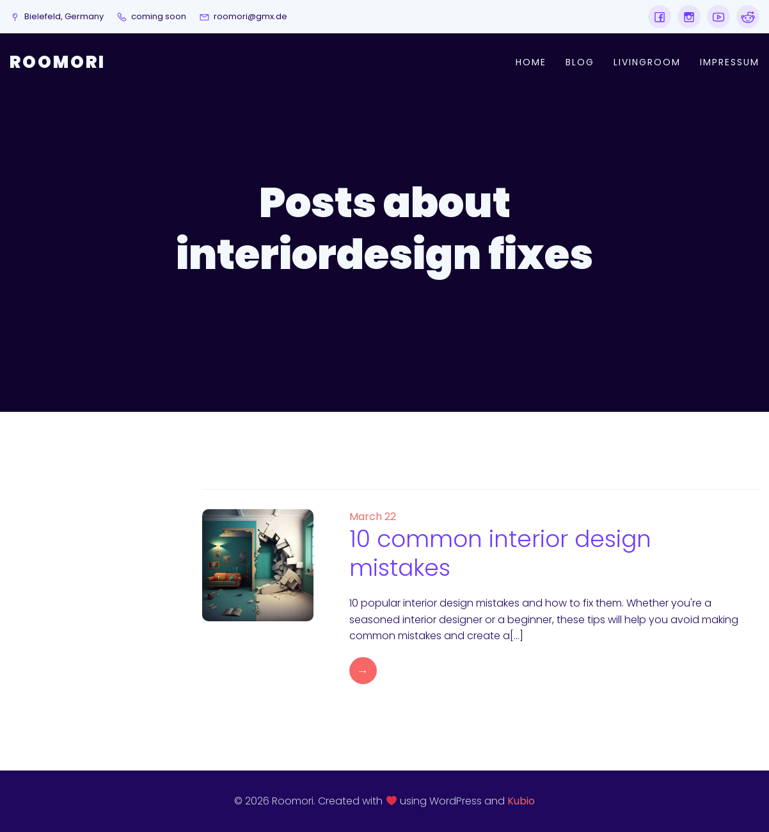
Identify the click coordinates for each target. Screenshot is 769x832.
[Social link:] (659, 16)
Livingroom (647, 62)
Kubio (521, 801)
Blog (580, 62)
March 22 (372, 516)
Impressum (729, 62)
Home (531, 62)
